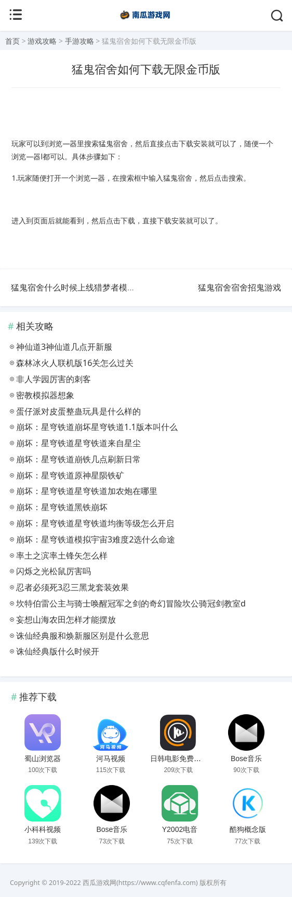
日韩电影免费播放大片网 (190, 758)
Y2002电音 (179, 829)
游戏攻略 (42, 41)
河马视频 (110, 758)
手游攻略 (79, 41)
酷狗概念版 (248, 829)
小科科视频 (42, 829)
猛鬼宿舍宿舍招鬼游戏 (239, 287)
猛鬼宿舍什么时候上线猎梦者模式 (73, 287)
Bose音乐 (246, 758)
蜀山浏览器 (42, 758)
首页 (12, 41)
